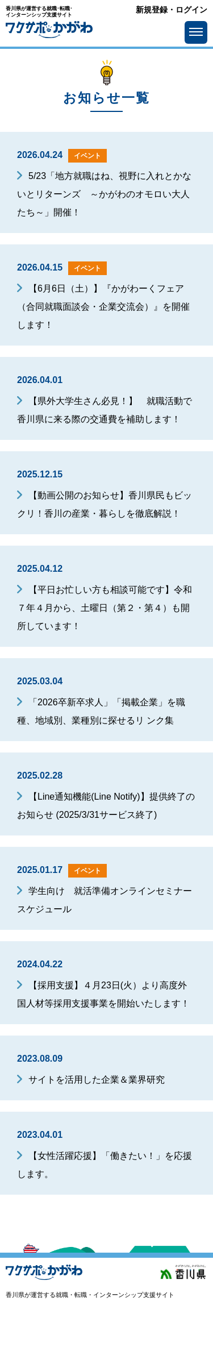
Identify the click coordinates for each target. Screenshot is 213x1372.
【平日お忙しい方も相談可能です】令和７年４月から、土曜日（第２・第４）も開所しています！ (104, 608)
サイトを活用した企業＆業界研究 (96, 1079)
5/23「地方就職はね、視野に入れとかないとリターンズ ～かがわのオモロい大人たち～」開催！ (104, 194)
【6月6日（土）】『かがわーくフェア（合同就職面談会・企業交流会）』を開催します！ (103, 307)
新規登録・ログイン (171, 10)
